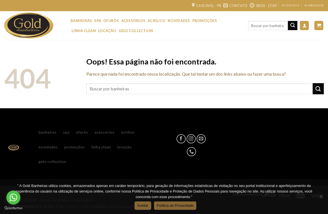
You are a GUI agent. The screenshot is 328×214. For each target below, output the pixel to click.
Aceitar (142, 205)
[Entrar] (304, 25)
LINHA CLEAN (84, 30)
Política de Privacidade (175, 205)
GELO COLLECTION (136, 30)
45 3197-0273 (290, 5)
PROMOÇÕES (204, 20)
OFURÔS (111, 20)
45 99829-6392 (314, 5)
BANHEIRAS (81, 20)
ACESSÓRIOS (133, 20)
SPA (97, 20)
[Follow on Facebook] (181, 138)
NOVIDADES (179, 20)
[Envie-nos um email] (201, 138)
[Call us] (191, 151)
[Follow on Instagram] (191, 138)
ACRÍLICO (156, 20)
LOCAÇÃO (107, 30)
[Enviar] (292, 25)
